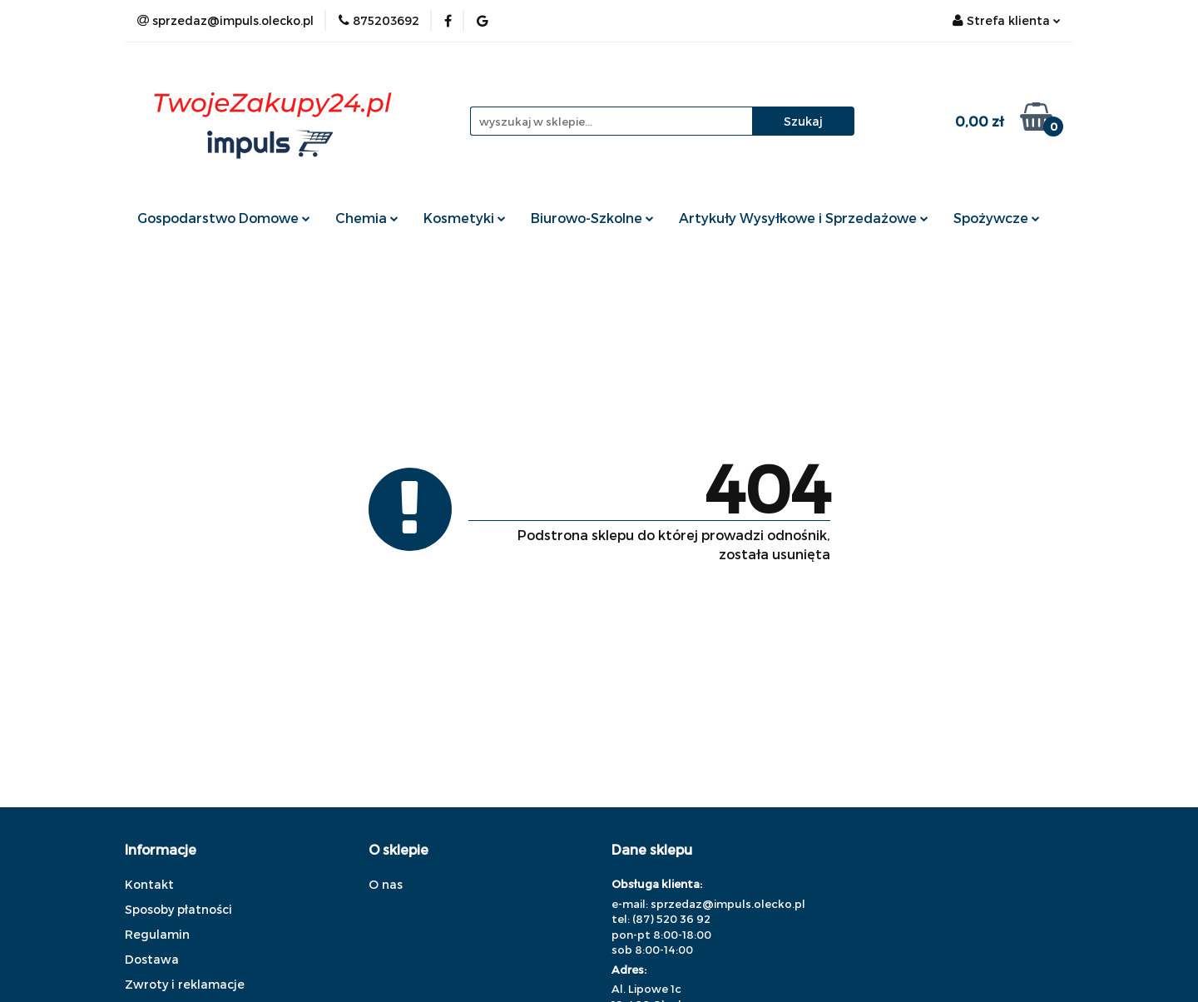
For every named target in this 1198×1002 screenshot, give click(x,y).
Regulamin (157, 934)
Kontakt (149, 884)
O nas (386, 884)
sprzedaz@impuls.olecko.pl (728, 903)
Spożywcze (996, 218)
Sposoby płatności (178, 909)
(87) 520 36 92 (671, 918)
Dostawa (152, 959)
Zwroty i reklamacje (185, 984)
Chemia (367, 218)
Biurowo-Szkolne (592, 218)
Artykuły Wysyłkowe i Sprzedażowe (803, 218)
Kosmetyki (464, 218)
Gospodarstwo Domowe (223, 218)
